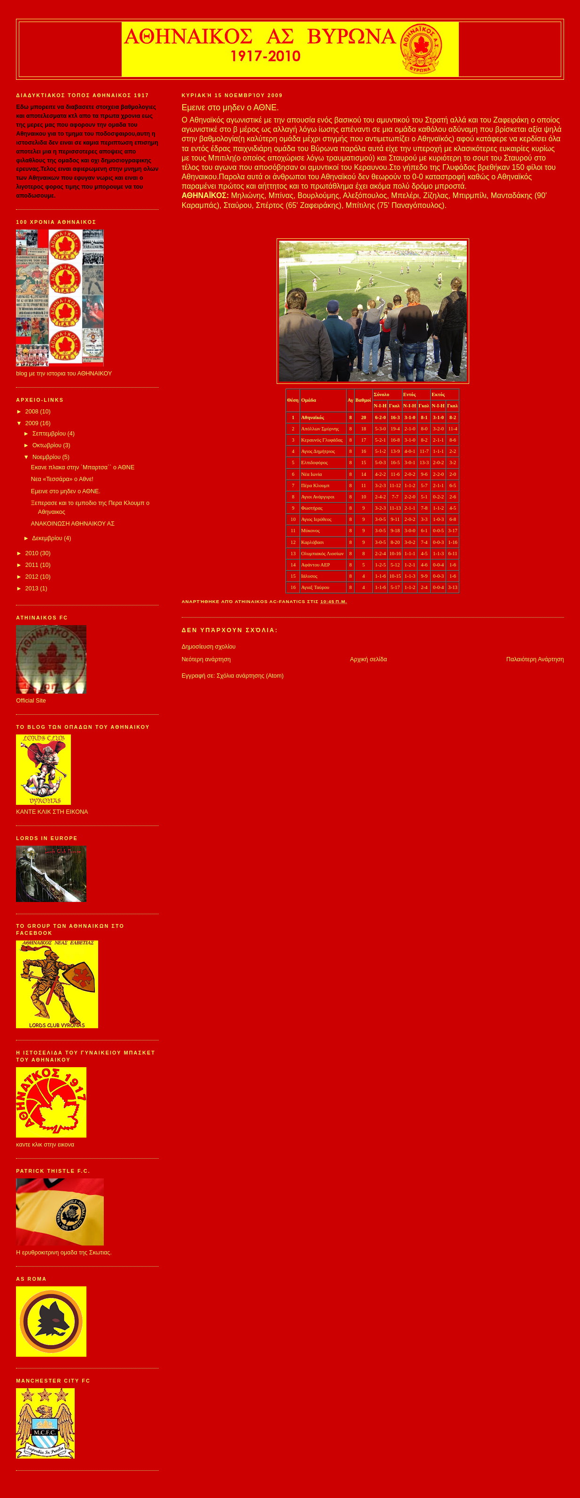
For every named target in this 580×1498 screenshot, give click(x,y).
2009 (32, 423)
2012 (32, 576)
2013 (32, 588)
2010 (32, 553)
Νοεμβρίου (47, 457)
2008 (32, 411)
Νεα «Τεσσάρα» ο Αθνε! (62, 479)
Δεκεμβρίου (48, 538)
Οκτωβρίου (47, 445)
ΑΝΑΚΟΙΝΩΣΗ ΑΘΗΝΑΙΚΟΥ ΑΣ (73, 523)
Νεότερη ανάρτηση (206, 659)
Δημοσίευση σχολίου (209, 646)
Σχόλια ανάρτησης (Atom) (250, 676)
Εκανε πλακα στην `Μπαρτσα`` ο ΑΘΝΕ (83, 467)
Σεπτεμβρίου (50, 433)
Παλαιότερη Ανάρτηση (535, 659)
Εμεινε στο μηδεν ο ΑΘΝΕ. (66, 491)
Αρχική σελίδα (368, 659)
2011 (32, 565)
